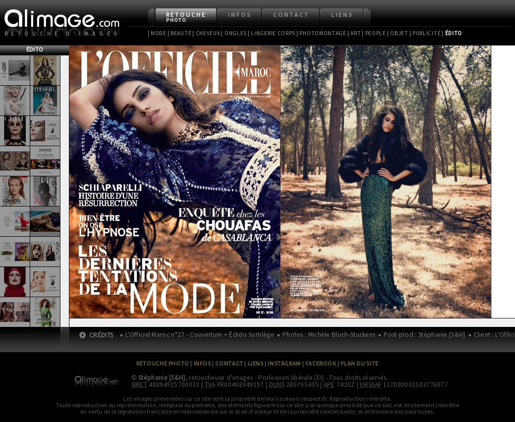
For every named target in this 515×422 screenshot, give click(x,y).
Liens (342, 14)
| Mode (157, 33)
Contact (291, 14)
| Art (354, 33)
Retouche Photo (162, 363)
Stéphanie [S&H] (161, 377)
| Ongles (234, 33)
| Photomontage (321, 33)
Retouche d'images (62, 33)
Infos (239, 14)
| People (374, 33)
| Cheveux (206, 33)
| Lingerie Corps (271, 33)
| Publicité (425, 33)
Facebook (321, 363)
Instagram (284, 363)
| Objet (397, 33)
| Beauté (180, 33)
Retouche (186, 17)
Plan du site (359, 363)
